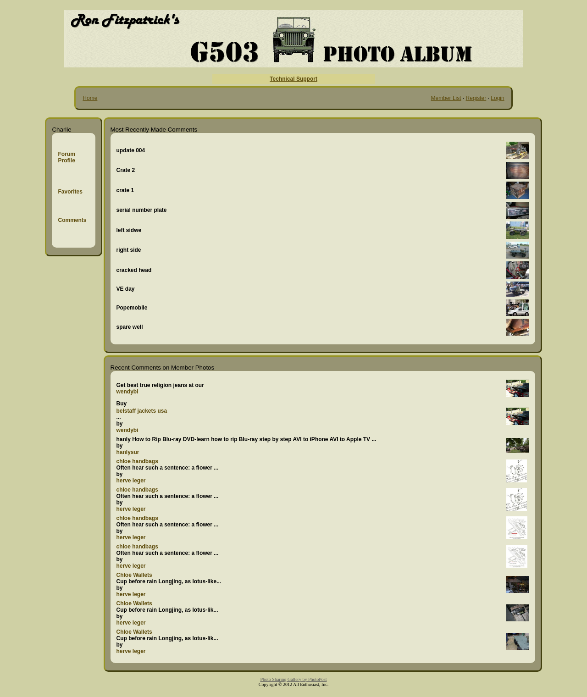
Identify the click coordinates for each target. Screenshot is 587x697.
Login (497, 98)
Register (476, 98)
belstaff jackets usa (141, 411)
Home (90, 98)
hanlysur (127, 452)
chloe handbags (137, 461)
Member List (446, 98)
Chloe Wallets (134, 575)
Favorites (70, 191)
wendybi (127, 391)
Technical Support (293, 79)
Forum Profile (66, 157)
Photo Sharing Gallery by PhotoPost (293, 679)
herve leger (131, 480)
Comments (72, 220)
